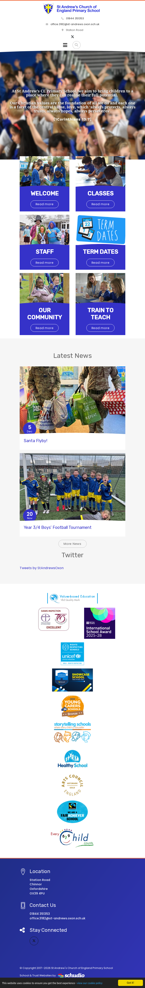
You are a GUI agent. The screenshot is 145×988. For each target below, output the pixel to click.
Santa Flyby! (35, 440)
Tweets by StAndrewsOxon (42, 568)
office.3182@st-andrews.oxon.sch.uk (72, 24)
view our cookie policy (89, 983)
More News (72, 544)
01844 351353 (72, 18)
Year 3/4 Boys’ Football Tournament (58, 527)
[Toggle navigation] (65, 45)
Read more (45, 204)
